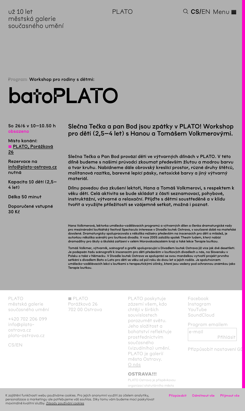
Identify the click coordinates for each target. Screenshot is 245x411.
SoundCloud (201, 315)
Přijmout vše (230, 395)
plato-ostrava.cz (26, 335)
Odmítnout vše (203, 395)
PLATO (122, 11)
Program (17, 79)
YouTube (197, 309)
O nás (134, 364)
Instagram (199, 304)
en (205, 11)
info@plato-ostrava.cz (32, 167)
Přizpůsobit (178, 395)
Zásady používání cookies (65, 403)
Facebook (198, 298)
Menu (225, 11)
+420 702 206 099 (27, 318)
